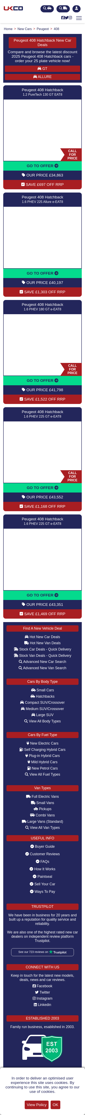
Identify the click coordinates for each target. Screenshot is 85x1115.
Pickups (43, 809)
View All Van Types (42, 828)
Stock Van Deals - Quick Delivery (42, 656)
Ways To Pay (42, 892)
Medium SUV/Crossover (42, 709)
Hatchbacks (43, 696)
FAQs (42, 862)
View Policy (37, 1105)
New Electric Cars (42, 743)
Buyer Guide (42, 846)
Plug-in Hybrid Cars (42, 756)
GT (42, 69)
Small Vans (42, 803)
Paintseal (42, 877)
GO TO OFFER (42, 166)
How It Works (42, 869)
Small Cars (42, 690)
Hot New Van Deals (42, 643)
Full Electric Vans (42, 797)
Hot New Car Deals (42, 637)
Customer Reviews (42, 854)
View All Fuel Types (42, 774)
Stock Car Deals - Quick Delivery (42, 649)
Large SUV (43, 715)
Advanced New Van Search (42, 668)
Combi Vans (42, 815)
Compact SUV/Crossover (42, 702)
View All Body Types (42, 721)
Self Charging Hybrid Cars (42, 750)
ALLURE (42, 77)
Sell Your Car (42, 884)
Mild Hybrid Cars (42, 762)
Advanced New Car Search (42, 662)
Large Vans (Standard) (42, 821)
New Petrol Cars (42, 768)
